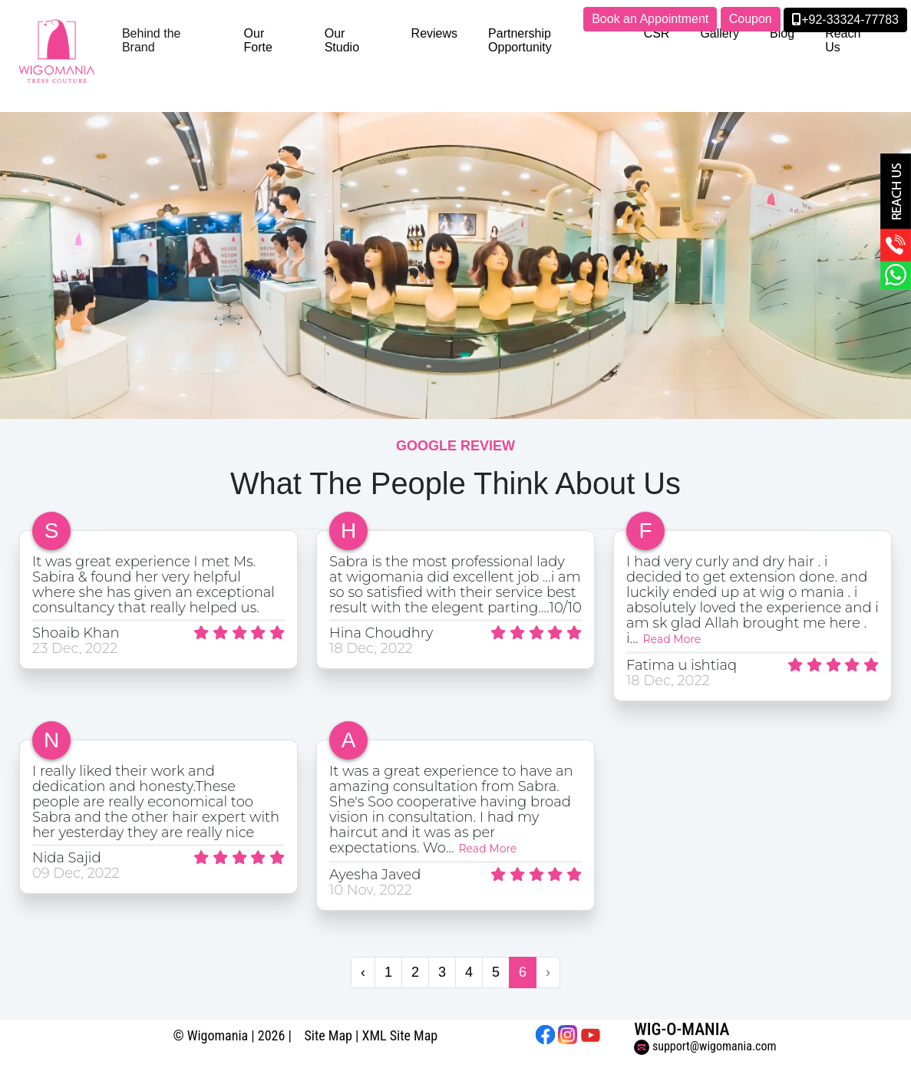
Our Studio (342, 40)
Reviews (434, 33)
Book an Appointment (650, 18)
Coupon (750, 18)
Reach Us (842, 40)
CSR (657, 33)
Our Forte (258, 40)
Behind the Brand (151, 40)
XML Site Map (400, 1035)
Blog (782, 33)
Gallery (719, 33)
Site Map (328, 1035)
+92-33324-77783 (845, 19)
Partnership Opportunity (520, 40)
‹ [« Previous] (363, 972)
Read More (672, 639)
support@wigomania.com (705, 1046)
